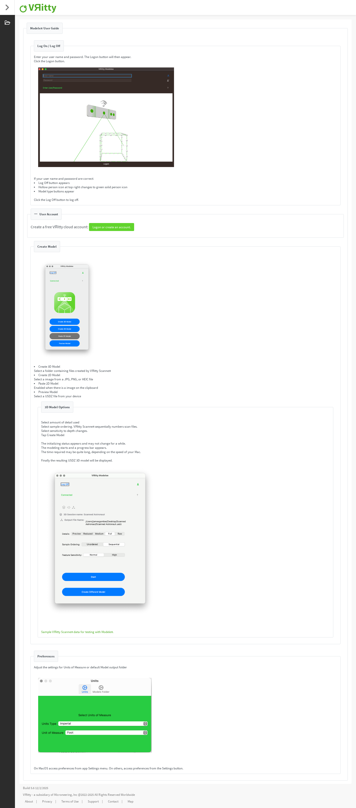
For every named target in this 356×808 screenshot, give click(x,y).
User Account (46, 214)
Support (93, 801)
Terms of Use (70, 801)
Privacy (47, 801)
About (29, 801)
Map (130, 801)
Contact (113, 801)
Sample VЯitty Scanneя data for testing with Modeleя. (77, 632)
